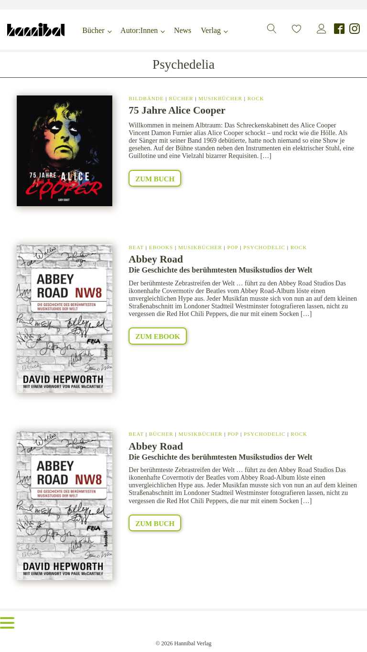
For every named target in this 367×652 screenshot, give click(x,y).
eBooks (161, 247)
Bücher (93, 30)
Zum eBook (157, 336)
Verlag (211, 30)
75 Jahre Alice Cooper (177, 110)
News (182, 30)
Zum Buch (154, 179)
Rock (256, 98)
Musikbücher (220, 98)
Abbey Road (156, 259)
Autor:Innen (139, 30)
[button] (271, 28)
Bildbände (146, 98)
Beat (136, 247)
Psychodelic (264, 247)
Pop (232, 247)
